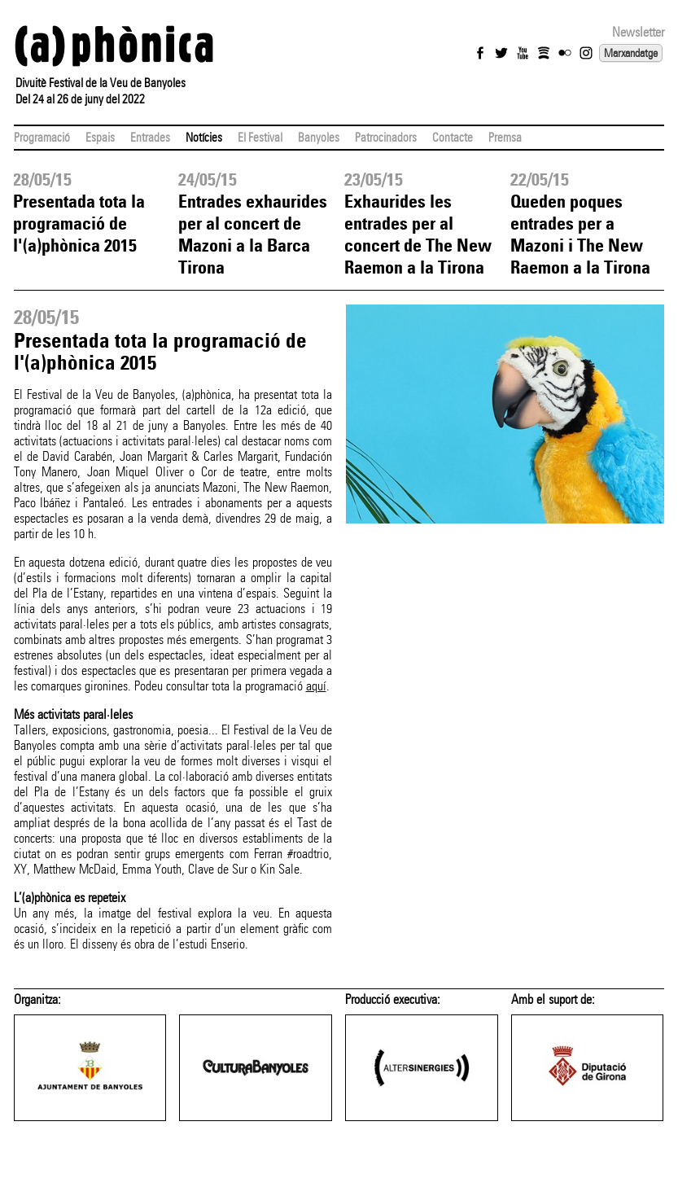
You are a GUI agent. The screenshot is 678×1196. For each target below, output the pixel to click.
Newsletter (638, 32)
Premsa (505, 137)
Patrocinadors (386, 137)
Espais (100, 137)
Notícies (204, 137)
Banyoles (318, 137)
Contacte (452, 137)
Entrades (150, 137)
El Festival (260, 137)
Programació (42, 137)
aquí (316, 686)
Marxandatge (631, 53)
